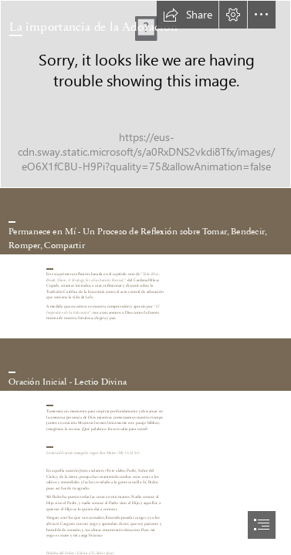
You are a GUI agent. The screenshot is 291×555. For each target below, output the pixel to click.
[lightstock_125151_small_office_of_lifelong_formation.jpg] (145, 94)
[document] (145, 277)
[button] (187, 15)
